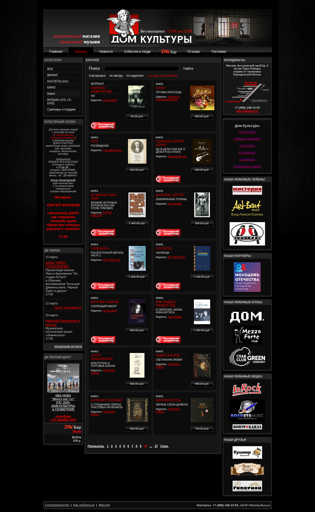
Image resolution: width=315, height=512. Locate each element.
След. (164, 446)
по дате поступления (163, 75)
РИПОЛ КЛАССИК (101, 214)
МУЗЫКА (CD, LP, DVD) (59, 101)
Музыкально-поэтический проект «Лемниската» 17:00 (59, 333)
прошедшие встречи (68, 346)
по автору (116, 75)
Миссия (104, 505)
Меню (77, 431)
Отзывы (193, 51)
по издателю (135, 75)
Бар (169, 52)
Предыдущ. (96, 446)
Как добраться (247, 111)
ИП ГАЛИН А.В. (111, 260)
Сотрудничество (57, 505)
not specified (110, 100)
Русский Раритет (112, 150)
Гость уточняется (67, 307)
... (151, 446)
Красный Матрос (177, 156)
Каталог (81, 51)
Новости (106, 51)
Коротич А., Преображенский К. (168, 98)
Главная (55, 51)
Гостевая (219, 51)
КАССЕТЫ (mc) (57, 81)
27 (156, 446)
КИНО (51, 87)
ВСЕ (50, 69)
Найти (188, 69)
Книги (51, 93)
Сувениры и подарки (61, 109)
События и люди (137, 51)
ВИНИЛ (52, 75)
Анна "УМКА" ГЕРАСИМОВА (57, 264)
